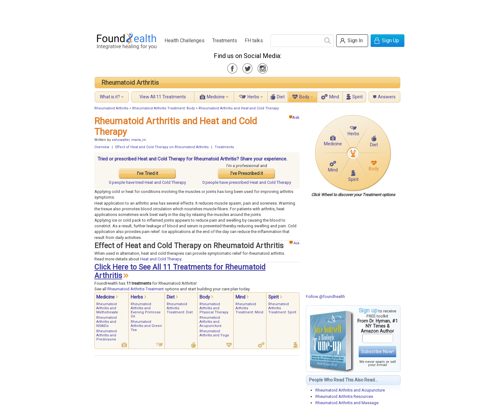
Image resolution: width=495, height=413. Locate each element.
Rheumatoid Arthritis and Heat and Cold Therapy (239, 108)
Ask (294, 117)
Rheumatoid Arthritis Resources (344, 396)
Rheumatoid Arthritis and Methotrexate (107, 308)
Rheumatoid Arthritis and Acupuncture (350, 390)
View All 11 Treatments (163, 96)
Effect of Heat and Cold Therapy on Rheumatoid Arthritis (162, 147)
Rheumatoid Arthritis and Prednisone (106, 335)
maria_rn (138, 140)
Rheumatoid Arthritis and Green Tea (146, 326)
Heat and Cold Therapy (160, 259)
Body (304, 96)
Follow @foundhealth (325, 296)
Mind (334, 96)
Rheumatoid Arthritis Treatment (135, 289)
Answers (387, 96)
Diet (281, 96)
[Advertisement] (247, 14)
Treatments (224, 41)
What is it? (110, 96)
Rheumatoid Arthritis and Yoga (214, 333)
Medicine (216, 96)
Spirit (357, 96)
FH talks (254, 41)
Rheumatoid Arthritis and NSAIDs (106, 322)
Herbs (253, 96)
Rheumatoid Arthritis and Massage (347, 402)
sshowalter (120, 140)
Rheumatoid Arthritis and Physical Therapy (214, 308)
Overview (101, 147)
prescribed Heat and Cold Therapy (246, 182)
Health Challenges (184, 41)
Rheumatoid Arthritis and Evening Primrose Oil (146, 310)
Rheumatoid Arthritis (130, 82)
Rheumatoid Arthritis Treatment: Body (163, 108)
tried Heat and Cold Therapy (147, 182)
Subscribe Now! (377, 351)
